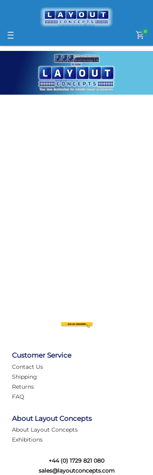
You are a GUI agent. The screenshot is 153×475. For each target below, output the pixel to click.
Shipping (24, 376)
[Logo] (76, 17)
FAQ (18, 396)
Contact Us (27, 366)
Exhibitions (27, 439)
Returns (23, 386)
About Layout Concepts (45, 429)
